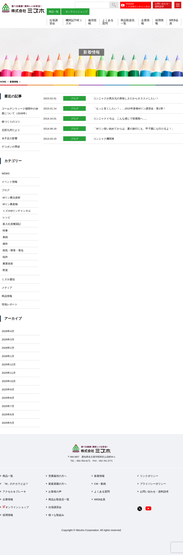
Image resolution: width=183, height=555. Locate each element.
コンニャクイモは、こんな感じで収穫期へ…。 (120, 118)
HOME (3, 82)
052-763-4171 (83, 461)
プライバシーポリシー (153, 483)
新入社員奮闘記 (12, 223)
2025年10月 (9, 381)
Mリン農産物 (10, 204)
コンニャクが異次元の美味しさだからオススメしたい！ (126, 98)
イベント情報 (9, 181)
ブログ (74, 98)
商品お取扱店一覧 (58, 499)
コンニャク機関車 (103, 138)
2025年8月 (8, 397)
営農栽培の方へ (57, 475)
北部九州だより (11, 130)
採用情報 (8, 514)
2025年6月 (8, 414)
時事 (5, 230)
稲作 (5, 256)
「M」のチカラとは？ (15, 483)
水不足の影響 (9, 138)
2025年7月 (8, 406)
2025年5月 (8, 422)
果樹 (5, 237)
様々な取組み (56, 514)
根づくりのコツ (11, 121)
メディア (7, 287)
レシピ (6, 217)
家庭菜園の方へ (57, 483)
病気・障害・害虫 (13, 250)
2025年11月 (9, 372)
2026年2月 (8, 347)
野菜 (5, 270)
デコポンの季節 (11, 146)
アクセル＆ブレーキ (14, 491)
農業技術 (8, 263)
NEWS (6, 173)
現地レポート (9, 304)
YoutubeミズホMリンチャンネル (138, 5)
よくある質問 (102, 491)
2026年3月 (8, 339)
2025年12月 (9, 364)
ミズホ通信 (8, 279)
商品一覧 (54, 11)
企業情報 (8, 499)
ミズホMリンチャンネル (17, 210)
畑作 (5, 243)
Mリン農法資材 (11, 197)
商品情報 (7, 296)
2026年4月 (8, 331)
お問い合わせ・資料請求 (154, 491)
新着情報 (14, 82)
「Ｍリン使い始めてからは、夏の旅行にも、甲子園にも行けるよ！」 (133, 128)
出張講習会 (53, 22)
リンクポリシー (149, 475)
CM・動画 (100, 483)
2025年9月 (8, 389)
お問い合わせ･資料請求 (162, 5)
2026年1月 (8, 356)
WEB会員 (99, 499)
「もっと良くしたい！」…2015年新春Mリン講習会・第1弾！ (129, 108)
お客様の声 (54, 491)
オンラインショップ (76, 11)
